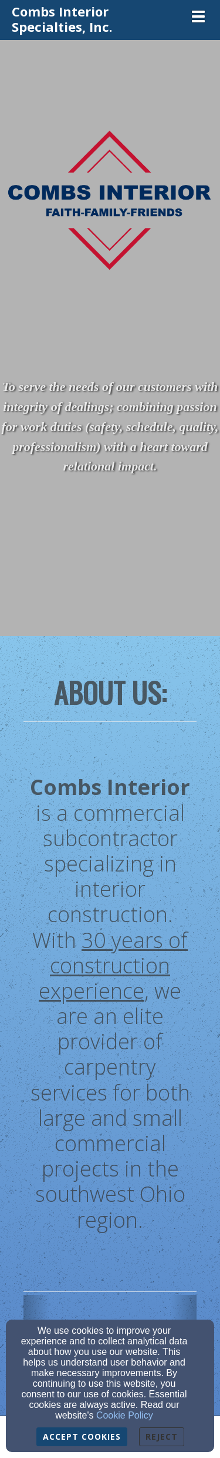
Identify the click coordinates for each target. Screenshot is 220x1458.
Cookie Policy (124, 1415)
